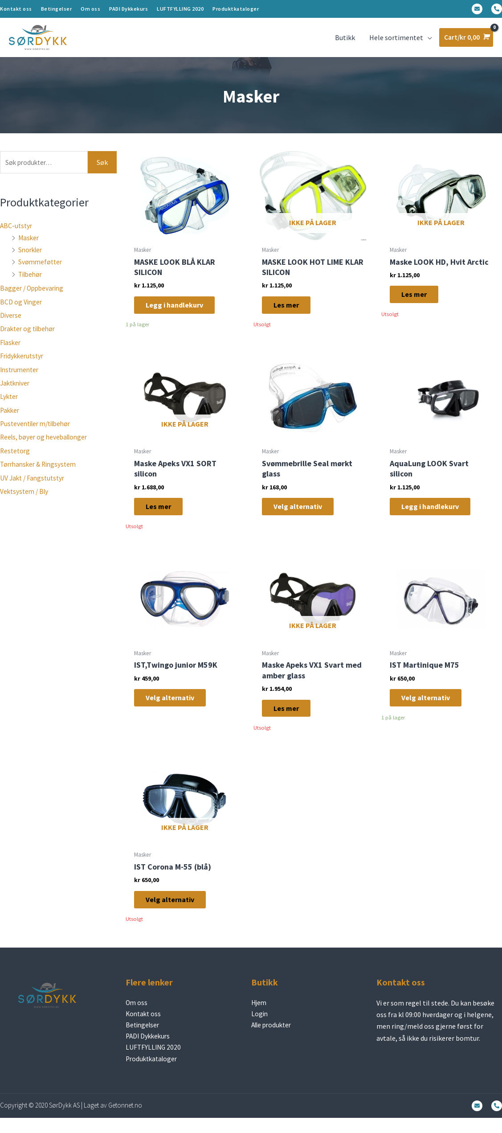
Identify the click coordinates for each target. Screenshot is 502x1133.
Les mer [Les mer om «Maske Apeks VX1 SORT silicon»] (164, 514)
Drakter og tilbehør (30, 335)
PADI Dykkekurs (128, 8)
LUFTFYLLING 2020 (180, 8)
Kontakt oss (16, 8)
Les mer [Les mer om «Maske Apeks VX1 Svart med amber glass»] (292, 717)
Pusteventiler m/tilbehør (39, 430)
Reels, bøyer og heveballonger (46, 443)
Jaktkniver (16, 389)
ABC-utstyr (17, 232)
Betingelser (56, 8)
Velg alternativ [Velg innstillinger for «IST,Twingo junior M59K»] (176, 707)
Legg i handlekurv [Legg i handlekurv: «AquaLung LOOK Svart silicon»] (436, 514)
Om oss (90, 8)
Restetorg (16, 457)
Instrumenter (21, 376)
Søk (102, 168)
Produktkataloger (235, 8)
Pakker (10, 416)
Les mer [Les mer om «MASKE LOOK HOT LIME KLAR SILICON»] (292, 311)
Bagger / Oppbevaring (33, 294)
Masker (29, 244)
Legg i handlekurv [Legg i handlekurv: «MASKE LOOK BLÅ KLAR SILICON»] (180, 311)
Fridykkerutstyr (23, 362)
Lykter (9, 402)
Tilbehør (31, 280)
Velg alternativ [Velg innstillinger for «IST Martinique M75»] (432, 707)
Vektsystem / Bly (25, 497)
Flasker (11, 349)
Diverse (11, 321)
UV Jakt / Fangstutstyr (34, 484)
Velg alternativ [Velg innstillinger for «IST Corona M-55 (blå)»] (176, 911)
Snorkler (31, 256)
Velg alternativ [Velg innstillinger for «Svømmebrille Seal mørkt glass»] (304, 514)
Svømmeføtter (41, 268)
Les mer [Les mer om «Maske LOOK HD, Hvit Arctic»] (420, 301)
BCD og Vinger (21, 308)
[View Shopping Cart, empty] (465, 40)
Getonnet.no (125, 1121)
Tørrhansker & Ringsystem (41, 470)
